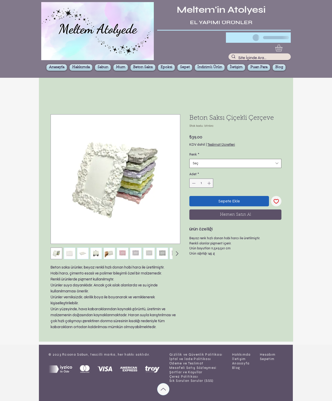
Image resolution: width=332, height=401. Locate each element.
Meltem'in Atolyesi (221, 9)
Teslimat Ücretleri (221, 144)
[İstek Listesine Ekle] (276, 201)
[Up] (163, 389)
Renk (194, 154)
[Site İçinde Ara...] (259, 57)
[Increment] (209, 183)
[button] (283, 48)
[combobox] (235, 163)
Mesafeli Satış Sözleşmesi (193, 368)
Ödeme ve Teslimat (186, 363)
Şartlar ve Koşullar (186, 372)
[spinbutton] (201, 183)
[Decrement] (193, 183)
